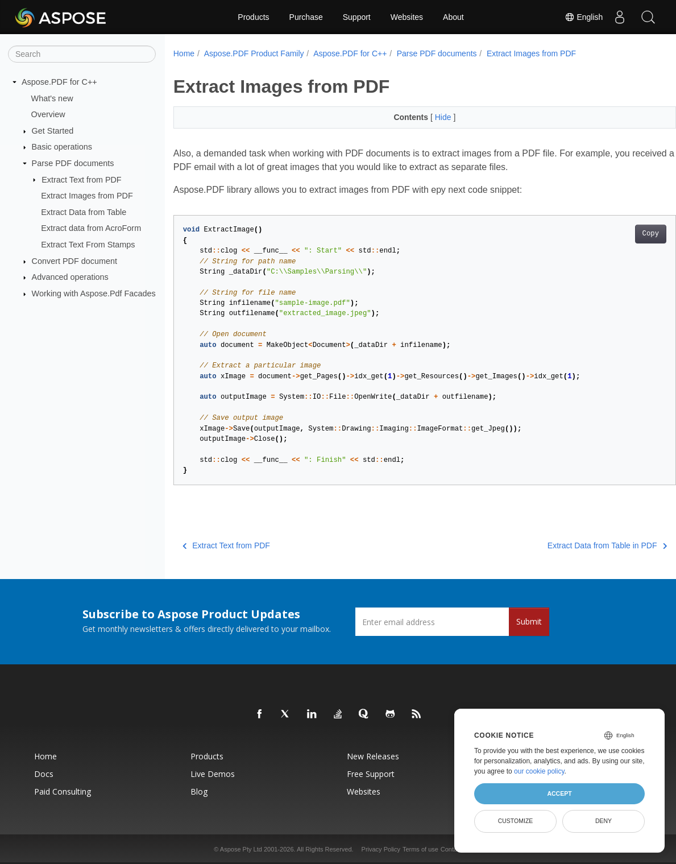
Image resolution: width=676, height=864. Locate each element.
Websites (407, 17)
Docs (43, 773)
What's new (52, 97)
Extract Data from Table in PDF (572, 545)
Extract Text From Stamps (88, 244)
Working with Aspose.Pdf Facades (94, 293)
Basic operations (62, 146)
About (453, 17)
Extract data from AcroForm (91, 228)
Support (357, 17)
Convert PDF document (74, 261)
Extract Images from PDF (87, 195)
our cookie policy (539, 771)
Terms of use (420, 849)
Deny (603, 820)
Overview (48, 114)
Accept (559, 793)
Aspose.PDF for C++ (59, 81)
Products (253, 17)
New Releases (373, 756)
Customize (515, 820)
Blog (199, 791)
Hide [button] (426, 117)
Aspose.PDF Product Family (254, 53)
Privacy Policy (381, 849)
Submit (529, 621)
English (583, 17)
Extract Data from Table (83, 212)
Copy (615, 234)
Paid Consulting (62, 791)
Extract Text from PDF (81, 179)
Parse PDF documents (73, 163)
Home (183, 53)
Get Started (53, 130)
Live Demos (212, 773)
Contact (451, 849)
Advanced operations (70, 277)
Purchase (306, 17)
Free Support (371, 773)
